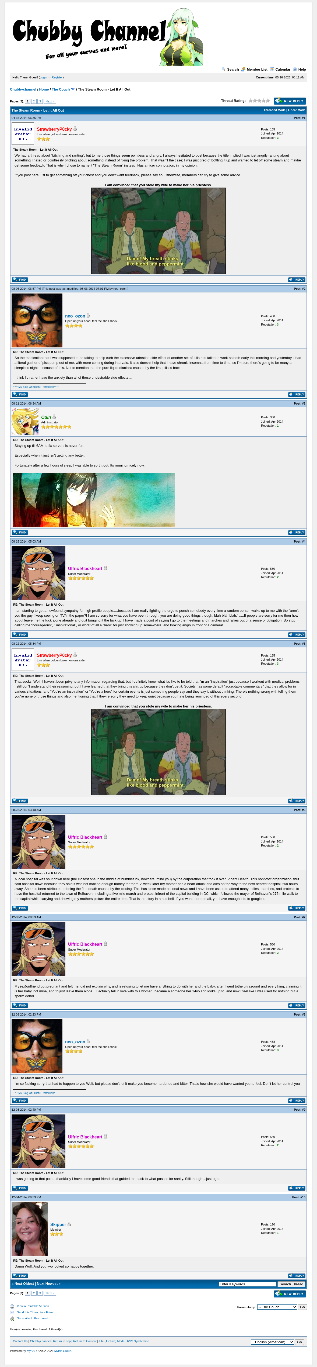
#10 (303, 1197)
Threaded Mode (275, 110)
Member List (254, 69)
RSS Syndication (138, 1341)
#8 (303, 1014)
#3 (303, 403)
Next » (49, 101)
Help (299, 69)
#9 (303, 1109)
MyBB (30, 1350)
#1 (303, 117)
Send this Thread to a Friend (35, 1312)
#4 (303, 541)
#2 (303, 288)
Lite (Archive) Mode (112, 1341)
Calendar (280, 69)
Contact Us (20, 1341)
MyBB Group (62, 1350)
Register (57, 77)
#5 (303, 643)
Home (44, 89)
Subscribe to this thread (32, 1318)
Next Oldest (24, 1284)
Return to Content (85, 1341)
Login (43, 77)
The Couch (61, 89)
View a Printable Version (33, 1306)
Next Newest (47, 1284)
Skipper (58, 1224)
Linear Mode (296, 110)
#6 (303, 810)
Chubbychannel (23, 89)
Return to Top (62, 1341)
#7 (303, 917)
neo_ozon (120, 288)
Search (230, 69)
